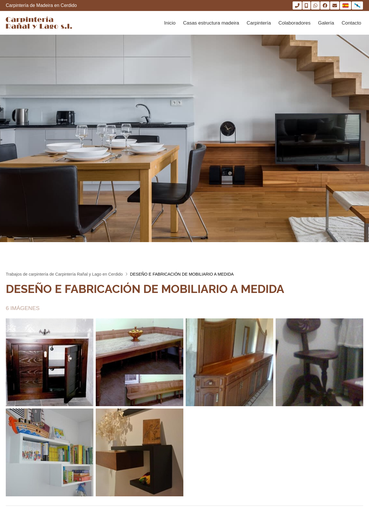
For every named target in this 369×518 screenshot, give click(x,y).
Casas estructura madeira (211, 23)
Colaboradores (294, 23)
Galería (326, 23)
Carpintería (259, 23)
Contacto (351, 23)
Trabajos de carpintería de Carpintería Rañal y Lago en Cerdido (64, 274)
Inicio (170, 23)
